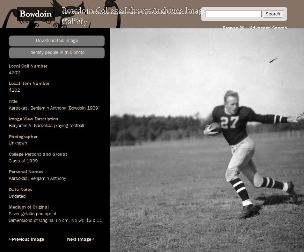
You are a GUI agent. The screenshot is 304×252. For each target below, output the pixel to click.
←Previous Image (26, 239)
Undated (17, 196)
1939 (92, 108)
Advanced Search (268, 28)
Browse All (233, 28)
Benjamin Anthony (48, 108)
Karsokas (18, 108)
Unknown (18, 143)
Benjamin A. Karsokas (31, 125)
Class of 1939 (23, 161)
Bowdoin (77, 108)
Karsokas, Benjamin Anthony (37, 178)
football (77, 125)
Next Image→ (80, 239)
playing (61, 125)
